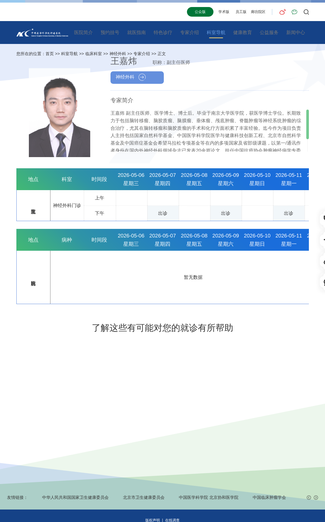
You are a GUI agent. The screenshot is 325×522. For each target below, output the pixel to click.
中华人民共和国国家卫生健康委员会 (75, 497)
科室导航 (216, 32)
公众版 (200, 12)
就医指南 (136, 32)
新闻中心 (295, 32)
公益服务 (269, 32)
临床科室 (93, 53)
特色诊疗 (163, 32)
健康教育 (242, 32)
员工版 (241, 12)
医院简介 (83, 32)
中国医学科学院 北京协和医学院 (208, 497)
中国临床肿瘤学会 (269, 497)
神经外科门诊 (67, 205)
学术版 (223, 12)
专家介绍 (189, 32)
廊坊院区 (258, 12)
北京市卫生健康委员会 (144, 497)
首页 (50, 53)
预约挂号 (110, 32)
